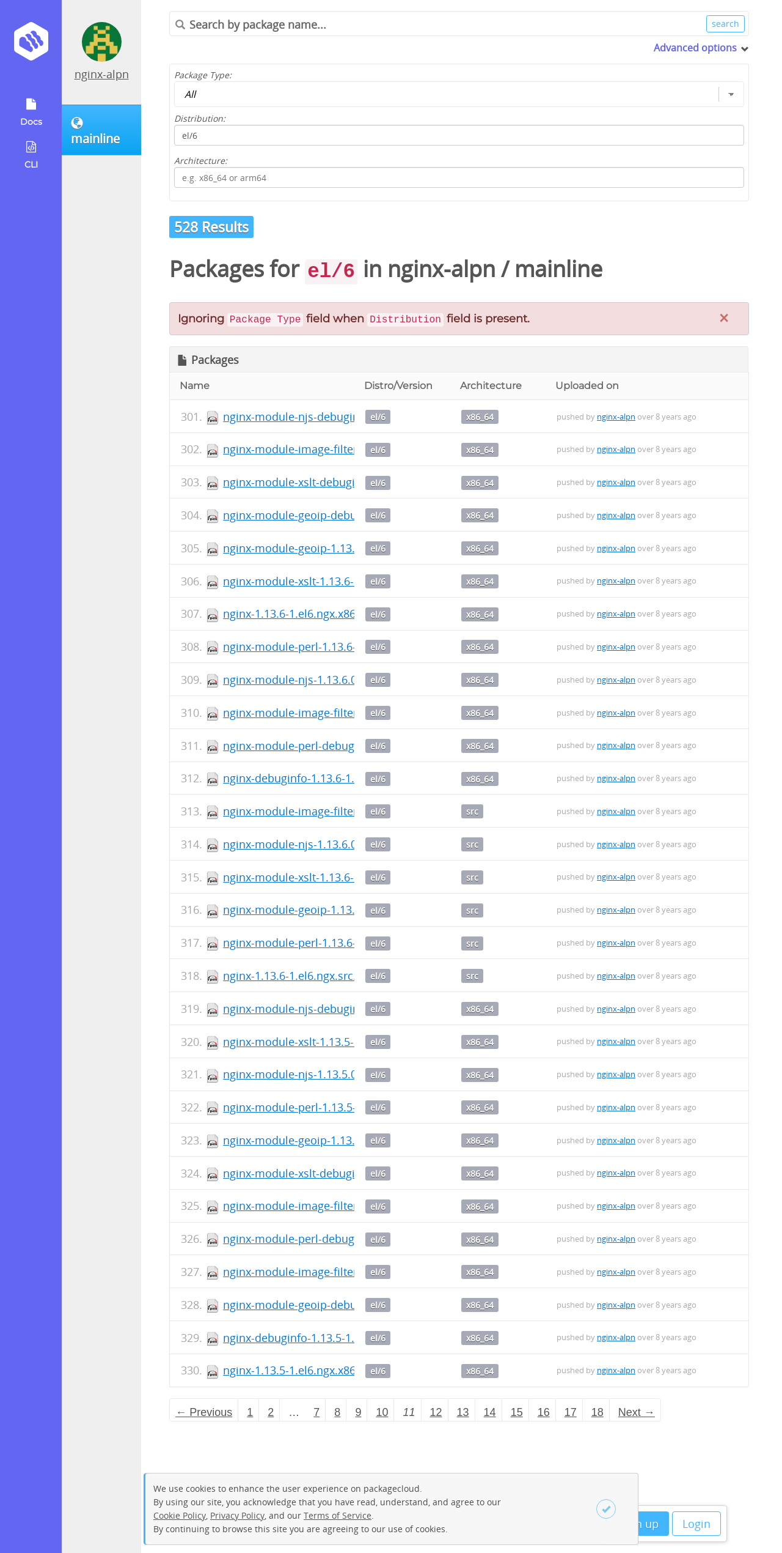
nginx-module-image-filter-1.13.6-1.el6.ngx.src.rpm (353, 811)
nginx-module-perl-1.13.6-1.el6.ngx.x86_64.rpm (343, 646)
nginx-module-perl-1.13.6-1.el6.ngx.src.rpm (334, 942)
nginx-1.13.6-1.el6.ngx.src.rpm (300, 975)
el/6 (378, 417)
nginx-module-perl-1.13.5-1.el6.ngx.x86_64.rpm (343, 1107)
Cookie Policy (179, 1515)
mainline (558, 269)
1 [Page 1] (250, 1412)
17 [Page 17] (571, 1412)
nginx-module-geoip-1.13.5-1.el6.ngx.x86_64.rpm (348, 1140)
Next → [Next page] (636, 1412)
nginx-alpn (102, 74)
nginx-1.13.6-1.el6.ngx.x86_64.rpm (310, 613)
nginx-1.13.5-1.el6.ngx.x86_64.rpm (310, 1370)
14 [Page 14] (490, 1412)
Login (696, 1523)
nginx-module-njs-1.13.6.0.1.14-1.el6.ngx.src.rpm (348, 844)
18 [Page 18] (597, 1412)
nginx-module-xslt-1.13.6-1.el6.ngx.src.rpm (332, 877)
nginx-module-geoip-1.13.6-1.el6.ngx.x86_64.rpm (348, 548)
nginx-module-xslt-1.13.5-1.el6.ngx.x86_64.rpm (342, 1041)
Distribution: (199, 118)
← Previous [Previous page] (203, 1412)
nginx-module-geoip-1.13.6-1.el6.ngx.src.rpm (338, 909)
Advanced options (695, 47)
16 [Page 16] (544, 1412)
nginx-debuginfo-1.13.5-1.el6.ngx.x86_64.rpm (338, 1337)
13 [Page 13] (463, 1412)
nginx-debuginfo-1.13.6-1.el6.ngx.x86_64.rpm (338, 778)
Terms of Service (337, 1515)
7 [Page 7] (316, 1412)
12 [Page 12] (436, 1412)
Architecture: (200, 160)
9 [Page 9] (358, 1412)
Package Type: (203, 75)
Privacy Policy (237, 1515)
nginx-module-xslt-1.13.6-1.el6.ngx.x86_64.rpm (342, 581)
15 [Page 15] (517, 1412)
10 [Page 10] (382, 1412)
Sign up (639, 1523)
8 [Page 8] (337, 1412)
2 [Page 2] (271, 1412)
